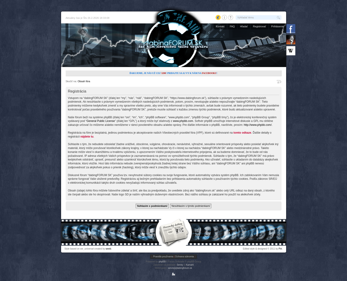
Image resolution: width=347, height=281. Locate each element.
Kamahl (190, 265)
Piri (280, 248)
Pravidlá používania (163, 256)
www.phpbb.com (183, 121)
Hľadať (244, 26)
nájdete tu (86, 136)
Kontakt (220, 26)
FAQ (232, 26)
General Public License (101, 121)
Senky (180, 265)
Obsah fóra (84, 81)
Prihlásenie (277, 26)
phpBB (162, 261)
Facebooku (209, 73)
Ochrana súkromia (184, 256)
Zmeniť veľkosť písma (279, 81)
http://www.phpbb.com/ (258, 124)
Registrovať (259, 26)
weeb (108, 248)
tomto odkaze (242, 132)
